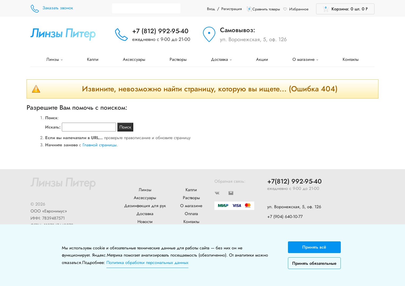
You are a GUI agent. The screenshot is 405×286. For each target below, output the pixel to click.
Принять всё (314, 247)
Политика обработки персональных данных (147, 262)
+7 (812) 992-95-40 (160, 31)
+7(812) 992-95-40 (294, 181)
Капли (92, 59)
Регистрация (231, 8)
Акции (262, 59)
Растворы (178, 59)
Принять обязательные (314, 263)
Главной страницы (100, 145)
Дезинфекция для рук (145, 206)
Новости (145, 222)
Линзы (54, 59)
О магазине (305, 59)
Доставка (221, 59)
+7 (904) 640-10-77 (285, 217)
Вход (211, 8)
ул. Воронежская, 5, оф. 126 (253, 39)
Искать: (53, 127)
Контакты (351, 59)
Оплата (191, 214)
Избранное (295, 9)
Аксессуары (134, 59)
